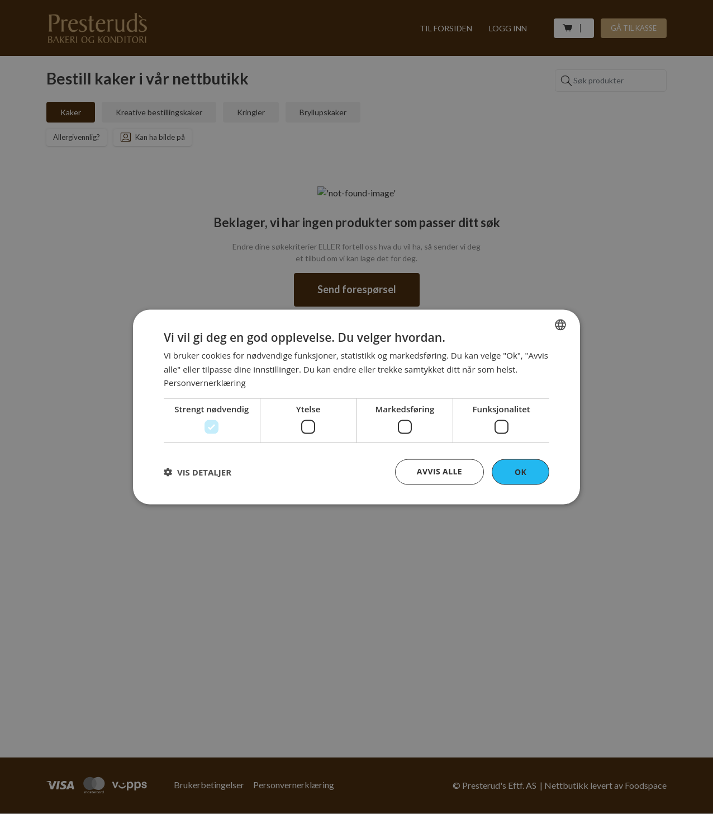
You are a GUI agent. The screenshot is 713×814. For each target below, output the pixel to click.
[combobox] (560, 324)
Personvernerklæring (205, 382)
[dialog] (356, 407)
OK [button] (520, 471)
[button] (197, 472)
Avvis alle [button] (439, 470)
